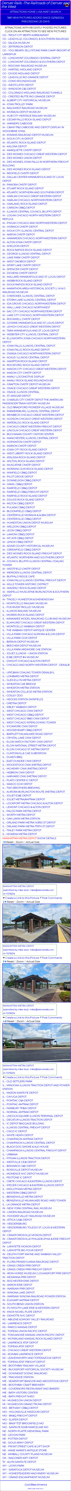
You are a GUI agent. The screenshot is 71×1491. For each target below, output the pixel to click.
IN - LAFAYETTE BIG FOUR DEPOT (22, 1250)
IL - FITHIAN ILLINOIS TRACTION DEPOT (26, 1158)
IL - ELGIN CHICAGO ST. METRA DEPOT (25, 749)
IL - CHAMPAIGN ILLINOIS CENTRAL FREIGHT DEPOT (34, 1150)
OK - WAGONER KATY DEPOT (20, 1457)
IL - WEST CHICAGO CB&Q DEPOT (23, 714)
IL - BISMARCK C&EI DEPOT (19, 1165)
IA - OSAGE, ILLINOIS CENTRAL (20, 391)
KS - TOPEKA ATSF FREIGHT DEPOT (23, 1361)
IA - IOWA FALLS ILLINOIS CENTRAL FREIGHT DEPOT (34, 580)
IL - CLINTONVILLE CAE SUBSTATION (24, 753)
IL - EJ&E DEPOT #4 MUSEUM (20, 657)
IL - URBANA (9, 1154)
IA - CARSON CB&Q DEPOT (18, 207)
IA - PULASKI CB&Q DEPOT (18, 507)
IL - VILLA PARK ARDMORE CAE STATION (26, 649)
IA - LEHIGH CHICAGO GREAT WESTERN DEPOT (31, 326)
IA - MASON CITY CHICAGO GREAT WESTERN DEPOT (34, 368)
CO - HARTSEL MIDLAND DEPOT (22, 69)
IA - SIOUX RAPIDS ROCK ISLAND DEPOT (27, 284)
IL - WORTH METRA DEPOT (18, 814)
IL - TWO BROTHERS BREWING (21, 787)
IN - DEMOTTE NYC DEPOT (18, 1315)
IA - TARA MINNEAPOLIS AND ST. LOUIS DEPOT (30, 330)
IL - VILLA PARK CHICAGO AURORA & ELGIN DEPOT (33, 634)
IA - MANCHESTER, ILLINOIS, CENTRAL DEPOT (30, 438)
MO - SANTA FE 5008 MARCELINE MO (25, 1427)
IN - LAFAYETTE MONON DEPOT (21, 1246)
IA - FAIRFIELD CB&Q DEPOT (19, 488)
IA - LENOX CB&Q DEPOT (17, 541)
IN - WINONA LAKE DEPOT (18, 1292)
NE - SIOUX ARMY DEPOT (17, 1442)
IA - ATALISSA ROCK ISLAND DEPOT (23, 457)
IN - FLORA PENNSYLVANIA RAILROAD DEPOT (30, 1261)
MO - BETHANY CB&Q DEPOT (20, 1407)
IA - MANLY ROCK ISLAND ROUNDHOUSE (27, 380)
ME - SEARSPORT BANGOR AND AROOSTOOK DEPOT (35, 1381)
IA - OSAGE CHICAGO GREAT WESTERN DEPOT (31, 388)
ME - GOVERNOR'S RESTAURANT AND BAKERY (31, 1388)
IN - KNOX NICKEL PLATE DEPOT (22, 1311)
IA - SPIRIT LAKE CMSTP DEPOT (21, 265)
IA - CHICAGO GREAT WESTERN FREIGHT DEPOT (32, 426)
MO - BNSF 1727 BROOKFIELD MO (23, 1423)
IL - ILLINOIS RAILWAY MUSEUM (21, 610)
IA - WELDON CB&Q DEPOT (19, 526)
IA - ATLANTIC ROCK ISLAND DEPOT (24, 142)
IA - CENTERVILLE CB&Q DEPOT (21, 518)
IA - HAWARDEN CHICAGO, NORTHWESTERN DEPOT (34, 238)
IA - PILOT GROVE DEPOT (17, 476)
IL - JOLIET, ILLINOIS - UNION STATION (25, 653)
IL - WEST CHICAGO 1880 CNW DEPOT (25, 718)
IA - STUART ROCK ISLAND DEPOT (23, 188)
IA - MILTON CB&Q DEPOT (18, 503)
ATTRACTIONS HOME (22, 11)
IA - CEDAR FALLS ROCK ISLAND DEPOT (26, 119)
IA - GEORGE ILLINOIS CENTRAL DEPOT (26, 253)
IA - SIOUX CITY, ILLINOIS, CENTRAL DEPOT (28, 230)
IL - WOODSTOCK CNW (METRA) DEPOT (26, 764)
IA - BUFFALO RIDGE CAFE (18, 576)
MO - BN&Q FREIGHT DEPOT (19, 1415)
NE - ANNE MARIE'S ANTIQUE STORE (24, 1450)
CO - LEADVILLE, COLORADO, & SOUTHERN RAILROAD (35, 38)
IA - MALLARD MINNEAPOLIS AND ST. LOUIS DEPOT (33, 276)
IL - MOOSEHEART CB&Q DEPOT (22, 730)
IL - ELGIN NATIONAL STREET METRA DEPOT (29, 745)
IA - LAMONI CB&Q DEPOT (18, 534)
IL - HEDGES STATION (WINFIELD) (22, 699)
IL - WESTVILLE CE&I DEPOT (19, 1162)
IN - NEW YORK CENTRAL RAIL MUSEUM (27, 1208)
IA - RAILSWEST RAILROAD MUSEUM (24, 108)
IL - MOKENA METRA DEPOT (19, 834)
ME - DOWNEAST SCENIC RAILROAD (24, 1373)
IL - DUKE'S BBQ (12, 757)
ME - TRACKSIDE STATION (17, 1377)
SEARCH (56, 11)
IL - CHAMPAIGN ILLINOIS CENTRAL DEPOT (28, 1142)
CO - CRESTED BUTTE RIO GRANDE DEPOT (28, 96)
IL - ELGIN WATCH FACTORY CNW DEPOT (27, 741)
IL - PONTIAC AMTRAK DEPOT (20, 1104)
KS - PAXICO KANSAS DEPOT (19, 1327)
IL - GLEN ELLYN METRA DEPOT (21, 680)
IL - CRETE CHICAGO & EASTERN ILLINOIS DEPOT (32, 1181)
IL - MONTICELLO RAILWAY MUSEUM (24, 603)
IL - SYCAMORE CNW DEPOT (19, 726)
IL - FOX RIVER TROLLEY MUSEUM (23, 607)
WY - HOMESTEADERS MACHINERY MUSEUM (30, 1473)
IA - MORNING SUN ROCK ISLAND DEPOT (27, 468)
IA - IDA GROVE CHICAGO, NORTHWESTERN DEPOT (34, 303)
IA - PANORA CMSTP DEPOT (19, 184)
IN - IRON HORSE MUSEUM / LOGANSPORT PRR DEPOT (36, 1273)
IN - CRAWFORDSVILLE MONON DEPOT (26, 1235)
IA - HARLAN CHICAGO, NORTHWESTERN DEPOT (32, 200)
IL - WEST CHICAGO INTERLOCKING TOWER (29, 722)
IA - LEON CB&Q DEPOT (16, 530)
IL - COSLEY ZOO (12, 695)
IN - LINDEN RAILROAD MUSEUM (22, 1212)
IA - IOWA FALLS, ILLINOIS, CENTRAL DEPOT (28, 345)
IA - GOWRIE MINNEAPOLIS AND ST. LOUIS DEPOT (33, 322)
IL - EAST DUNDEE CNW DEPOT (21, 760)
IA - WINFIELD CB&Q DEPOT (19, 472)
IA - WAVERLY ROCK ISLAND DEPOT (24, 588)
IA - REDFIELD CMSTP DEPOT (20, 173)
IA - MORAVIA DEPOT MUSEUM (21, 111)
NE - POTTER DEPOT (14, 1438)
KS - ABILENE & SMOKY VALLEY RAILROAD (28, 1319)
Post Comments (52, 897)
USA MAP (43, 11)
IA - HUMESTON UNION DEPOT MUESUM (27, 522)
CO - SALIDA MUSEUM (16, 42)
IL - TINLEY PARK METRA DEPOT (21, 830)
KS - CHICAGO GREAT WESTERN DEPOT (26, 1350)
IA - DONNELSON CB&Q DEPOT (21, 480)
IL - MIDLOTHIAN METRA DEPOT (22, 1188)
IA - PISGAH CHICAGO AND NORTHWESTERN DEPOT (34, 222)
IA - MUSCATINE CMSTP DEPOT (21, 464)
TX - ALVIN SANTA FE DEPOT (19, 1461)
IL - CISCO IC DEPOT (14, 1131)
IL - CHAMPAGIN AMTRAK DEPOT (22, 1138)
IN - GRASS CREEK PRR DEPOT (21, 1265)
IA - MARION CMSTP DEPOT (19, 445)
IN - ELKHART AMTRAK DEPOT (20, 1300)
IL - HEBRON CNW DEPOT (18, 772)
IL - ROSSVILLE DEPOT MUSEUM (22, 1169)
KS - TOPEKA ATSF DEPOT (18, 1346)
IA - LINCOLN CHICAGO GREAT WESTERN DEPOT (32, 430)
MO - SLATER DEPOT (15, 1419)
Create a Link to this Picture (22, 897)
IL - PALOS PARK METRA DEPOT (21, 811)
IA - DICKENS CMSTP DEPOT (19, 272)
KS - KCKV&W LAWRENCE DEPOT (22, 1354)
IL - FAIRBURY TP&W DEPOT (19, 1108)
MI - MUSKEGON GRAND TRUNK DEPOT (26, 1404)
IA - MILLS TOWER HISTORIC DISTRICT (25, 584)
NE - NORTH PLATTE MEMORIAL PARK (25, 1431)
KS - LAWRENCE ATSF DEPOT (20, 1342)
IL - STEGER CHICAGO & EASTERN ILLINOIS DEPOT (33, 1185)
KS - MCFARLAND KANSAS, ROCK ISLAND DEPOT (32, 1338)
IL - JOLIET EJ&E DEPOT (16, 795)
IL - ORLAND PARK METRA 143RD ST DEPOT (29, 822)
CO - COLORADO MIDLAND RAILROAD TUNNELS (32, 92)
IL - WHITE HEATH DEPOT (17, 1135)
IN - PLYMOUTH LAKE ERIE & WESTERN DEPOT (30, 1307)
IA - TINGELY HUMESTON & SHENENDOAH (28, 599)
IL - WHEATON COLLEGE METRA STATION (27, 691)
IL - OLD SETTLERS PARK (17, 1081)
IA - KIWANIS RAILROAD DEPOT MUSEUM (27, 134)
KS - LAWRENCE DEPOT (17, 1323)
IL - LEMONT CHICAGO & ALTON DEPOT (26, 807)
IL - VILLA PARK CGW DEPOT (19, 637)
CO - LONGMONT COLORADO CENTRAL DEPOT (31, 57)
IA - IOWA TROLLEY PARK (17, 104)
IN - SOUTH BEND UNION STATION (23, 1304)
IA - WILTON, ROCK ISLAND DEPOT (23, 461)
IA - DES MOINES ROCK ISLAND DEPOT (26, 169)
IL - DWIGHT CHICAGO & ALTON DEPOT (26, 660)
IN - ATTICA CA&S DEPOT (17, 1219)
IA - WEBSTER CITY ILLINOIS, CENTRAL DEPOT (30, 334)
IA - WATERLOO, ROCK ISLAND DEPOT (25, 422)
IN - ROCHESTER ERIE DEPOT (20, 1280)
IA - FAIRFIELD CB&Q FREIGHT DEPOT (25, 491)
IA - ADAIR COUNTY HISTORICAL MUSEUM (28, 545)
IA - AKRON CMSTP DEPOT (18, 234)
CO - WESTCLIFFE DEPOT (17, 84)
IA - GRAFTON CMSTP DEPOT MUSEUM (26, 384)
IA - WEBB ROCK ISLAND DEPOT (22, 280)
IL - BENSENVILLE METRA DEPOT (22, 1196)
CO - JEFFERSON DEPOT (17, 46)
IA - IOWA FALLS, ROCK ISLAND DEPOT (26, 349)
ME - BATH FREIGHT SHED (18, 1396)
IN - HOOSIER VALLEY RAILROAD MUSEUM (28, 1215)
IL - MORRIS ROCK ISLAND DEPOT (23, 614)
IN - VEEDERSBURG (14, 1223)
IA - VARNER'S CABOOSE (17, 123)
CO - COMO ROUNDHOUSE (19, 81)
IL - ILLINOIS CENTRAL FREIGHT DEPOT (26, 1127)
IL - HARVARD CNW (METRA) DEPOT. (24, 776)
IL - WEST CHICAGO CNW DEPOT (22, 710)
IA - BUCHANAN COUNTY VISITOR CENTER (28, 434)
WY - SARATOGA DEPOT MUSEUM (23, 1469)
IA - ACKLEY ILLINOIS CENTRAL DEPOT (25, 357)
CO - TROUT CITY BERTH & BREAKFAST (25, 35)
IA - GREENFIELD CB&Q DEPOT (21, 549)
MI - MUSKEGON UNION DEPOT (21, 1400)
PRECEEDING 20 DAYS (35, 21)
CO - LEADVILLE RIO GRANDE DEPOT (25, 77)
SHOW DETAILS (46, 838)
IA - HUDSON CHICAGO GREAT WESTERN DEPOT (32, 418)
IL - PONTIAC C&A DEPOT (17, 1100)
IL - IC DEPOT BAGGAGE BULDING (23, 1123)
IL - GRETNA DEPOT (14, 703)
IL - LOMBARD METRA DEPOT (20, 676)
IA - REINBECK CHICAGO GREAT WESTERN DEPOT (33, 414)
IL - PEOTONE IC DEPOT (17, 1177)
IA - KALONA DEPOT (14, 146)
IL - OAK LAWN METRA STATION (21, 818)
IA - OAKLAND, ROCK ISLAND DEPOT (24, 203)
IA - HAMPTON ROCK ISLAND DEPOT (24, 361)
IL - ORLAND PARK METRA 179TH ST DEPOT (28, 826)
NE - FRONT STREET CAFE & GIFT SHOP (26, 1446)
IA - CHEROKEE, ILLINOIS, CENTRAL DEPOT (28, 295)
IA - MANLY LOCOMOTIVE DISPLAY (23, 376)
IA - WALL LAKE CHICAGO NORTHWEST (26, 307)
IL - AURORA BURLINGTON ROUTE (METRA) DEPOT (33, 791)
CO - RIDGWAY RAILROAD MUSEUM (24, 65)
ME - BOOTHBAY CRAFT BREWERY (23, 1384)
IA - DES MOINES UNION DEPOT (22, 157)
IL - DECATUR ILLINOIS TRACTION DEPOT (27, 1119)
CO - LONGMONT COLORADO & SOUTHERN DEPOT (33, 61)
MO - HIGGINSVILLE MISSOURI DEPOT (25, 1411)
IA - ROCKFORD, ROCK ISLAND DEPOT (26, 365)
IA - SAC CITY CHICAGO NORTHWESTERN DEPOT (32, 311)
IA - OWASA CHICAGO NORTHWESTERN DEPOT (31, 353)
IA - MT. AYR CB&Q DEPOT (17, 538)
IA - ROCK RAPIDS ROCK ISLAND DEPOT (27, 249)
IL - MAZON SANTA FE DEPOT (20, 1092)
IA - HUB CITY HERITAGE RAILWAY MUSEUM (29, 115)
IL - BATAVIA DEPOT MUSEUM (20, 641)
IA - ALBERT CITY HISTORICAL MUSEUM (26, 100)
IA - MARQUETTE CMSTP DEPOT (21, 150)
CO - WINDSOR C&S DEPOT (19, 88)
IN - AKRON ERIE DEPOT (17, 1284)
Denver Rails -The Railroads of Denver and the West (35, 5)
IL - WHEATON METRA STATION (21, 687)
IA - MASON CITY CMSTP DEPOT (21, 372)
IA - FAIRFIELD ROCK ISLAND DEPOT (24, 495)
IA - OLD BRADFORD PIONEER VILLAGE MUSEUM (33, 407)
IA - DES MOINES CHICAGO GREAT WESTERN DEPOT (34, 154)
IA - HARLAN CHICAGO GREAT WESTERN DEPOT (31, 196)
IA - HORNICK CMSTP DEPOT (20, 226)
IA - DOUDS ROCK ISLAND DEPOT (23, 499)
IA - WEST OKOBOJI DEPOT (19, 261)
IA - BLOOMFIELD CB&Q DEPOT (21, 511)
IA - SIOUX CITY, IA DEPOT (17, 138)
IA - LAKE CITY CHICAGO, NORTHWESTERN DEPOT (33, 315)
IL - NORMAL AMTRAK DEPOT (20, 1111)
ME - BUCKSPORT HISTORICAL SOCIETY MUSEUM (32, 1369)
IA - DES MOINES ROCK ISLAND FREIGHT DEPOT (32, 553)
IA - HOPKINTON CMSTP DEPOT (21, 441)
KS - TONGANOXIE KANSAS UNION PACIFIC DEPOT (33, 1334)
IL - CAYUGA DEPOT (14, 1096)
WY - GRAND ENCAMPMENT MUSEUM (26, 1477)
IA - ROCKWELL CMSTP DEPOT (21, 319)
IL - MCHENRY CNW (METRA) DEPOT (24, 768)
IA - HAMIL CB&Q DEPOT (17, 484)
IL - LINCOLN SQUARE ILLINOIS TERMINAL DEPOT (32, 1115)
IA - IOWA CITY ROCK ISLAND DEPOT (24, 449)
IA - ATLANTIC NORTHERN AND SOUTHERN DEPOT (33, 192)
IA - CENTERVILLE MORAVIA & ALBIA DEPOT (29, 515)
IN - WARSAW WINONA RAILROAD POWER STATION (34, 1296)
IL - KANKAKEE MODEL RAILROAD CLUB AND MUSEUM (36, 618)
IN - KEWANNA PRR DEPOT (19, 1277)
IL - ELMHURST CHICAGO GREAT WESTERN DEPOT (33, 622)
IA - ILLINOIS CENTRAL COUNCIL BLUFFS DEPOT (31, 211)
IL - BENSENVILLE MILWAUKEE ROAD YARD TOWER (34, 1200)
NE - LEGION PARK (13, 1434)
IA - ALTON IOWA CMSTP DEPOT (21, 242)
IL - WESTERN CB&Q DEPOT (19, 1192)
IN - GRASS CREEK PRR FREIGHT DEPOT (27, 1269)
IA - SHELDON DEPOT (15, 245)
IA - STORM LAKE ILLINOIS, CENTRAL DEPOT (29, 299)
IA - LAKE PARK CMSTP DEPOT (20, 257)
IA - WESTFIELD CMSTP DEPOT (21, 568)
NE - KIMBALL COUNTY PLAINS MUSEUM (27, 1454)
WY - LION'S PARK (13, 1465)
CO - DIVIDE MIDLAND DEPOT (20, 73)
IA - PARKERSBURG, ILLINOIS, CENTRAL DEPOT (31, 411)
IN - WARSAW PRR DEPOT (18, 1288)
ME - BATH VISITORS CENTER (20, 1392)
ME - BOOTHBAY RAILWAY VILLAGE (23, 1365)
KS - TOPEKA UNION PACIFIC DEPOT (24, 1331)
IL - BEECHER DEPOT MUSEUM (21, 645)
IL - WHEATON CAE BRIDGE (19, 683)
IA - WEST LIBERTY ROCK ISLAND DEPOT (27, 453)
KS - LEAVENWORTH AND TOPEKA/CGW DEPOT (31, 1357)
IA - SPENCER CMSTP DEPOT (20, 269)
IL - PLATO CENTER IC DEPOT (20, 780)
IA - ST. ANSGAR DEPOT (16, 395)
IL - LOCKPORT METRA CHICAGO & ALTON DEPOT (32, 803)
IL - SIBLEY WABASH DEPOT (19, 707)
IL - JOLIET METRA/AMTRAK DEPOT (23, 799)
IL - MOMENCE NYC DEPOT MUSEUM (25, 1173)
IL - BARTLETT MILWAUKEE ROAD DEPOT (27, 734)
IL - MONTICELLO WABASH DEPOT (23, 626)
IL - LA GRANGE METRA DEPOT (21, 1204)
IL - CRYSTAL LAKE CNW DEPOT (21, 737)
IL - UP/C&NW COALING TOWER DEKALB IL (28, 672)
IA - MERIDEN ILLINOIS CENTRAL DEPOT (27, 572)
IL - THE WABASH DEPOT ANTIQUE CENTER (28, 630)
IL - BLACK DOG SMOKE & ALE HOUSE (25, 1146)
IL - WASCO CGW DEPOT (17, 784)
